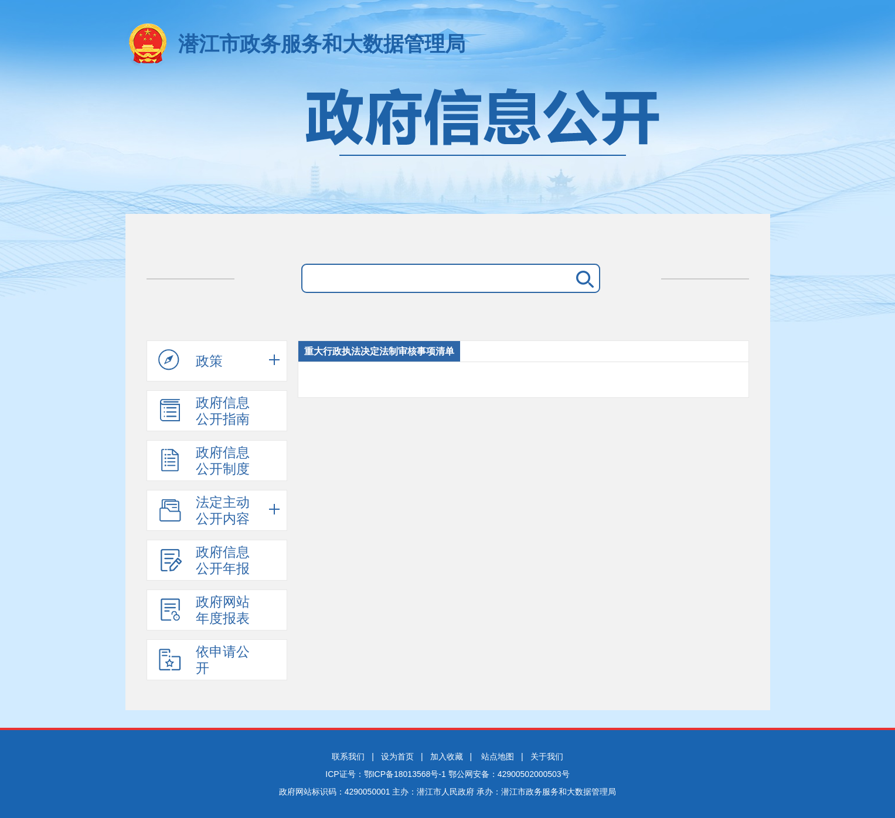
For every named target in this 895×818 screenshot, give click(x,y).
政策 (190, 360)
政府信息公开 (447, 145)
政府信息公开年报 (204, 560)
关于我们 (546, 756)
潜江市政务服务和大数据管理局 (321, 43)
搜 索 (582, 278)
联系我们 (348, 756)
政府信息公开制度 (204, 460)
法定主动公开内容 (204, 510)
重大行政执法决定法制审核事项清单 (379, 351)
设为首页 (397, 756)
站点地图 (497, 756)
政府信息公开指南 (204, 411)
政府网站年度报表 (204, 610)
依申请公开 (204, 660)
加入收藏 (446, 756)
